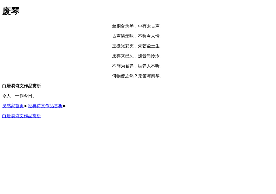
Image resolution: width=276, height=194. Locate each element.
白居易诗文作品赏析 (21, 115)
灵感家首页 (13, 105)
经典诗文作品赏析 (45, 105)
